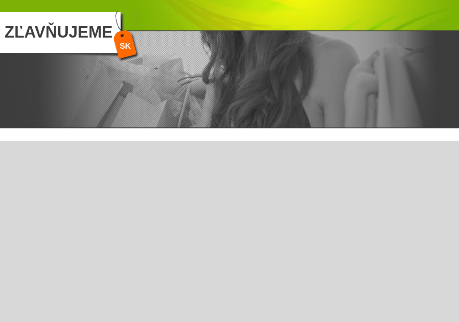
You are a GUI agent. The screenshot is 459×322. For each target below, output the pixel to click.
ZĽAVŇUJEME (58, 32)
